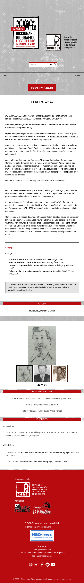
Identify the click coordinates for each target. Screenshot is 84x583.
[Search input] (39, 65)
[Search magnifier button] (55, 65)
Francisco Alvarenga (40, 160)
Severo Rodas (36, 163)
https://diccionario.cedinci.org (20, 290)
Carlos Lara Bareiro (58, 160)
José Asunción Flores (59, 136)
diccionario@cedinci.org (42, 556)
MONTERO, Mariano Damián (42, 311)
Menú (77, 75)
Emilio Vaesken (51, 163)
